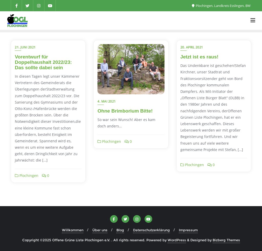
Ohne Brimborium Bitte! (124, 111)
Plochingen (26, 175)
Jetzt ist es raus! (199, 56)
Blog (120, 230)
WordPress (177, 240)
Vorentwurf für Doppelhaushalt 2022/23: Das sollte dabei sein (43, 62)
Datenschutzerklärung (151, 230)
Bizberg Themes (226, 240)
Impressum (188, 230)
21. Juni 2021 (25, 47)
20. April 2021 (191, 47)
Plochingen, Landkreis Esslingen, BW (221, 5)
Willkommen (72, 230)
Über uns (99, 230)
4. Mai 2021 (106, 101)
